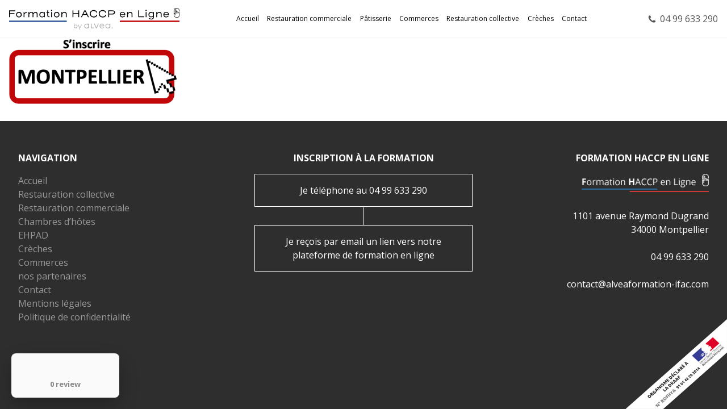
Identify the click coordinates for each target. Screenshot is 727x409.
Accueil (247, 18)
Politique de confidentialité (74, 317)
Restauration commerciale (309, 18)
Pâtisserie (375, 18)
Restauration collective (482, 18)
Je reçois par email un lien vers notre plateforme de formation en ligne (363, 248)
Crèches (541, 18)
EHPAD (33, 235)
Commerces (418, 18)
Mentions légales (54, 303)
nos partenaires (52, 276)
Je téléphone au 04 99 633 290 (363, 190)
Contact (574, 18)
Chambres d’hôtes (56, 221)
